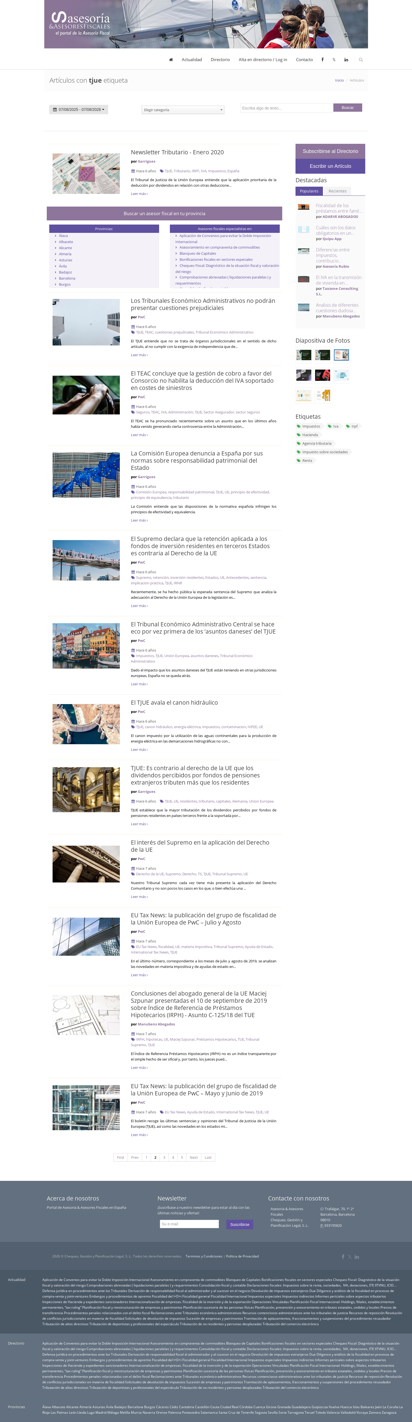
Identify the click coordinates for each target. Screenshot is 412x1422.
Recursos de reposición (367, 1313)
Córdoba (246, 1407)
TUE (241, 1039)
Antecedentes (237, 577)
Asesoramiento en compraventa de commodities (220, 247)
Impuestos (217, 170)
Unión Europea (176, 655)
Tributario (182, 170)
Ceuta (214, 1407)
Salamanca (209, 1412)
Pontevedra (191, 1412)
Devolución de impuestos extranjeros (280, 1290)
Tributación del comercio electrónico (291, 1324)
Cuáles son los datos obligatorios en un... (336, 230)
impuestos (211, 726)
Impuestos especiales (264, 1296)
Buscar (348, 107)
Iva (333, 426)
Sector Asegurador (219, 412)
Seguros (142, 412)
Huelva (334, 1407)
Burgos (65, 284)
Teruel (310, 1412)
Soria (283, 1412)
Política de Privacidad (242, 1256)
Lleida (81, 1412)
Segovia (261, 1412)
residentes (188, 801)
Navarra (148, 1412)
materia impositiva (196, 946)
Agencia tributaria (313, 443)
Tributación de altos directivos (65, 1324)
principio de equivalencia (151, 497)
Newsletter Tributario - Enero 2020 (177, 152)
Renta (304, 460)
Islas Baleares (363, 1407)
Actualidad (192, 59)
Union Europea (261, 801)
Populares (309, 191)
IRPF (195, 170)
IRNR (178, 582)
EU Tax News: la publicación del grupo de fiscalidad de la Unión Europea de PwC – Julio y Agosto (203, 918)
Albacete (66, 241)
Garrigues (146, 161)
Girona (271, 1407)
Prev (135, 1157)
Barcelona (67, 278)
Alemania (239, 801)
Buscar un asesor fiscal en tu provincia (164, 213)
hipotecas (154, 1039)
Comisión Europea (151, 491)
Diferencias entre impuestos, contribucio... (333, 255)
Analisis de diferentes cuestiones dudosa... (337, 308)
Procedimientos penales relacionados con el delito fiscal (107, 1313)
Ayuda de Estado (259, 946)
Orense (161, 1412)
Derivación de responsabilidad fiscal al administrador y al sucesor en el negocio (189, 1290)
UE (227, 491)
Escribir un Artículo (330, 166)
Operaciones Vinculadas (270, 1301)
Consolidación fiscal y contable (222, 1285)
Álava (63, 235)
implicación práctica (147, 582)
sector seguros (248, 412)
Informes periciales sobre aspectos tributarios (350, 1296)
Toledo (320, 1412)
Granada (284, 1407)
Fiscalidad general (196, 1296)
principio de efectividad (250, 491)
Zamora (375, 1412)
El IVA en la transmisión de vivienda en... (338, 280)
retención (161, 577)
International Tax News (150, 952)
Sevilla (273, 1412)
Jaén (378, 1407)
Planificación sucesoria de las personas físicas (218, 1307)
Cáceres (162, 1407)
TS (200, 873)
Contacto (304, 59)
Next (194, 1157)
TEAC (149, 332)
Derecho (189, 873)
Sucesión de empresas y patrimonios (214, 1318)
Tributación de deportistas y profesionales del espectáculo (134, 1324)
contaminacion (233, 726)
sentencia (258, 577)
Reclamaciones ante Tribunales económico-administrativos (196, 1313)
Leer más (139, 193)
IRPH (140, 1039)
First (120, 1157)
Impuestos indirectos (298, 1296)
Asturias (65, 259)
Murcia (136, 1412)
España (233, 170)
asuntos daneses (204, 655)
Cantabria (186, 1407)
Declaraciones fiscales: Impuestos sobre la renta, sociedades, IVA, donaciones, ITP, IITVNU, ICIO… (322, 1285)
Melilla (125, 1412)
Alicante (65, 247)
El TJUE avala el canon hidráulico (174, 702)
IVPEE (252, 726)
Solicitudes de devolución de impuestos (155, 1318)
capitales (223, 801)
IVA (203, 170)
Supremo (143, 577)
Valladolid (348, 1412)
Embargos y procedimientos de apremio (120, 1296)
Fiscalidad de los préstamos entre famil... (339, 208)
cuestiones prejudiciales (174, 332)
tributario (181, 497)
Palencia (174, 1412)
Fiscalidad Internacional (229, 1296)
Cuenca (259, 1407)
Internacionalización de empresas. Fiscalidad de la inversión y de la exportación (190, 1301)
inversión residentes (187, 577)
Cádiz (174, 1407)
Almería (65, 253)
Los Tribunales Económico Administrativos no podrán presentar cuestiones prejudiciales (203, 304)
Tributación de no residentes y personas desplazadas (221, 1324)
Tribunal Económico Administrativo (224, 332)
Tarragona (295, 1412)
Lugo (91, 1412)
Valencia (333, 1412)
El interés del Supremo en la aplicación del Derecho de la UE (200, 845)
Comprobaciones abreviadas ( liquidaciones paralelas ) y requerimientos (142, 1285)
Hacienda (307, 434)
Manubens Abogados (156, 1024)
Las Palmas (59, 1412)
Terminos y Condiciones (204, 1256)
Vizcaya (362, 1412)
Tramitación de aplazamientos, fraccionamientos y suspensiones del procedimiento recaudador (317, 1318)
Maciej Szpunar (182, 1039)
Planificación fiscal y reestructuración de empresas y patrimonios (132, 1307)
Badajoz (65, 272)
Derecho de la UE (150, 873)
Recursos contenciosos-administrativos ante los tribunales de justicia (295, 1313)
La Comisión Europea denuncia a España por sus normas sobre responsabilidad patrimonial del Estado (197, 460)
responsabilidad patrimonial (191, 491)
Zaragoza (389, 1412)
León (72, 1412)
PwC (141, 316)
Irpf (351, 426)
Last (208, 1157)
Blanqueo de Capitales (198, 253)
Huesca (346, 1407)
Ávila (63, 266)
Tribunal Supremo (227, 873)
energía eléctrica (187, 726)
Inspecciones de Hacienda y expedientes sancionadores (85, 1301)
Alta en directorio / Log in (263, 59)
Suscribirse (239, 1224)
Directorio (220, 59)
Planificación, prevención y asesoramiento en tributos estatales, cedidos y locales (317, 1307)
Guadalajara (301, 1407)
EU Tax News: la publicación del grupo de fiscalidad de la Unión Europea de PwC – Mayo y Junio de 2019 (203, 1089)
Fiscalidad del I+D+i (167, 1296)
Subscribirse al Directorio (330, 151)
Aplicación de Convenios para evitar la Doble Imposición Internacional (95, 1279)
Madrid (101, 1412)
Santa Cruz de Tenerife (236, 1412)
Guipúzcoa (320, 1407)
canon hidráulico (158, 726)
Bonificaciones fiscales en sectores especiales (216, 259)
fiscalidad (165, 946)
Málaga (113, 1412)
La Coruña (390, 1407)
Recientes (338, 191)
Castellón (202, 1407)
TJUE (168, 170)
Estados (211, 577)
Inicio (339, 80)
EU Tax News (146, 946)
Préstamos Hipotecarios (216, 1039)
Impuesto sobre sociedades (322, 451)
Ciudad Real (229, 1407)
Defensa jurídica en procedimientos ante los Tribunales (84, 1290)
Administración (180, 412)
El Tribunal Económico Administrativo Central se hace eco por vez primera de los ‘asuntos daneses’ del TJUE (203, 627)
